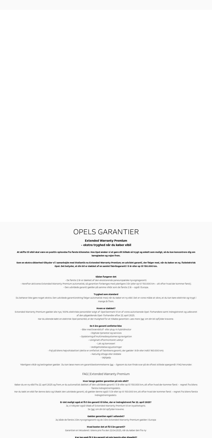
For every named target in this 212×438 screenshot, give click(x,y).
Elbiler (27, 377)
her (142, 110)
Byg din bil (94, 383)
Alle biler (28, 374)
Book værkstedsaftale (99, 374)
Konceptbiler (127, 377)
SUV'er (28, 386)
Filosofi (158, 380)
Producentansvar (162, 377)
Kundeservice (160, 386)
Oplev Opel (130, 370)
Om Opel (161, 370)
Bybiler (28, 380)
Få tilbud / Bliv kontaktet (100, 380)
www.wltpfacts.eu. (22, 424)
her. (147, 260)
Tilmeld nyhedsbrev (130, 383)
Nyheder (158, 374)
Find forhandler (96, 386)
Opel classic (127, 380)
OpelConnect (127, 374)
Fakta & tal (159, 383)
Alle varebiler (63, 374)
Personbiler (33, 370)
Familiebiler (29, 383)
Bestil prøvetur (96, 377)
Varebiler (64, 370)
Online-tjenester (101, 370)
